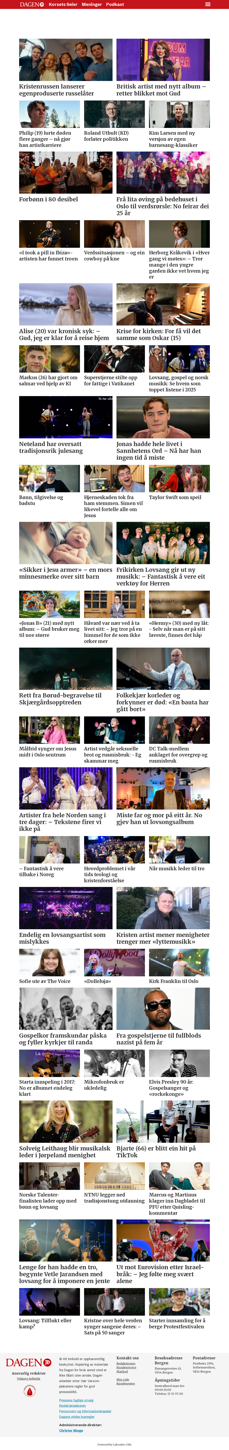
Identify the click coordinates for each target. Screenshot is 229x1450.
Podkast (115, 4)
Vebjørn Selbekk (28, 1378)
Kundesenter (125, 1383)
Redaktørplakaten (72, 1406)
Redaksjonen (125, 1363)
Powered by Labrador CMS (114, 1444)
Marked (122, 1371)
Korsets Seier (63, 4)
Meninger (92, 4)
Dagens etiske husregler (77, 1417)
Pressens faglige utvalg (76, 1400)
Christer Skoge (71, 1431)
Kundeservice (126, 1367)
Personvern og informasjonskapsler (85, 1411)
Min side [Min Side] (122, 1379)
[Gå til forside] (32, 4)
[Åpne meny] (208, 4)
